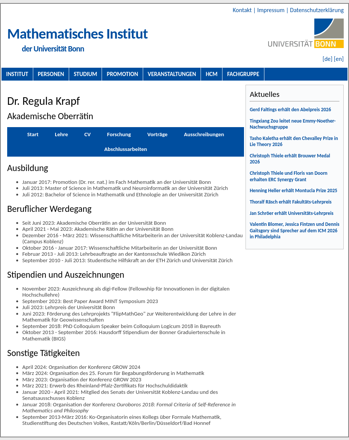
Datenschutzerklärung (317, 10)
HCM (212, 74)
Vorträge (157, 134)
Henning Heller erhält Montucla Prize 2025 (293, 190)
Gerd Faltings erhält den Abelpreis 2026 (290, 109)
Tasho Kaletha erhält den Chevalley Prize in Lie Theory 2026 (294, 141)
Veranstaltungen (172, 74)
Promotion (122, 74)
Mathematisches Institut (77, 33)
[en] (339, 58)
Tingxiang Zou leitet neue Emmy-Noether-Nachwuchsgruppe (292, 124)
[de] (327, 58)
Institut (17, 74)
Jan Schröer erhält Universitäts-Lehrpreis (292, 213)
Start (33, 134)
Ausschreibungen (204, 134)
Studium (85, 74)
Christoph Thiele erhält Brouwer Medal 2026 (290, 158)
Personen (51, 74)
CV (87, 134)
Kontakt (243, 10)
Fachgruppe (243, 74)
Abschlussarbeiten (125, 149)
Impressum (271, 10)
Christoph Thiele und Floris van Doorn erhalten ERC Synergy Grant (288, 176)
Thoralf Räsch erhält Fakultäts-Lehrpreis (291, 202)
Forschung (119, 134)
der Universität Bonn (53, 49)
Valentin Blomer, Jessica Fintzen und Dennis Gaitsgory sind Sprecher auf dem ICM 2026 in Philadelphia (294, 230)
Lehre (61, 134)
